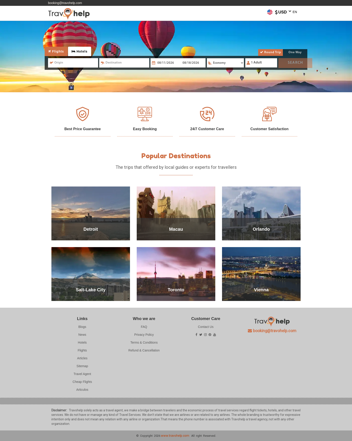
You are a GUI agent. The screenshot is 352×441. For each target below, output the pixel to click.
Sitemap (82, 366)
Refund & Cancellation (144, 350)
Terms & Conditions (144, 342)
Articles (82, 358)
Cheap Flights (82, 382)
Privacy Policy (144, 334)
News (82, 334)
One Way (295, 52)
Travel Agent (82, 374)
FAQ (144, 327)
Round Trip (270, 52)
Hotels (82, 342)
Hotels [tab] (80, 51)
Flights (82, 350)
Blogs (82, 327)
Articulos (82, 389)
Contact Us (205, 327)
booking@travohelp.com (65, 3)
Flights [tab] (56, 51)
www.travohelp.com (175, 435)
